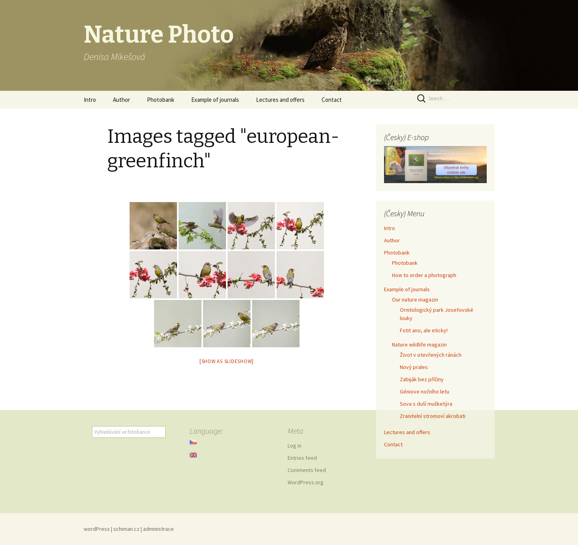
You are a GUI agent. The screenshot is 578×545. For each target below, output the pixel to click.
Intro (90, 99)
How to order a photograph (424, 275)
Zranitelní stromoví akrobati (432, 416)
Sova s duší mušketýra (426, 403)
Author (121, 99)
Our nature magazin (415, 299)
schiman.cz (126, 528)
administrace (158, 528)
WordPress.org (306, 482)
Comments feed (307, 470)
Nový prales (414, 367)
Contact (332, 99)
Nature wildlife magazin (419, 344)
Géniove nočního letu (424, 391)
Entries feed (302, 457)
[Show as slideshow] (227, 361)
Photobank (160, 99)
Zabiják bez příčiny (422, 379)
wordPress (97, 528)
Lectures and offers (280, 99)
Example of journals (215, 99)
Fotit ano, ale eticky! (424, 330)
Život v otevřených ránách (430, 354)
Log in (294, 445)
